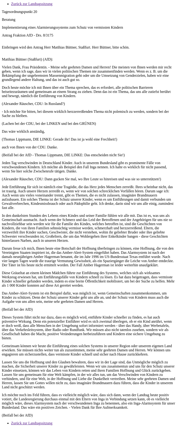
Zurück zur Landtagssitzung (32, 4)
